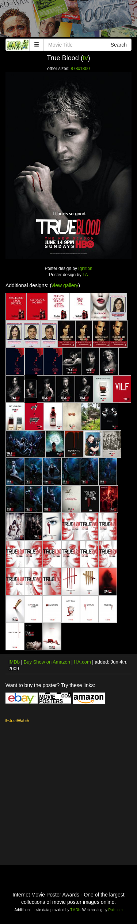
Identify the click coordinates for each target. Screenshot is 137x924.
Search (119, 45)
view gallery (65, 285)
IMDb (14, 662)
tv (85, 58)
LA (85, 274)
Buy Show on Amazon (47, 662)
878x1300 (80, 68)
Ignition (85, 268)
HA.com (82, 662)
